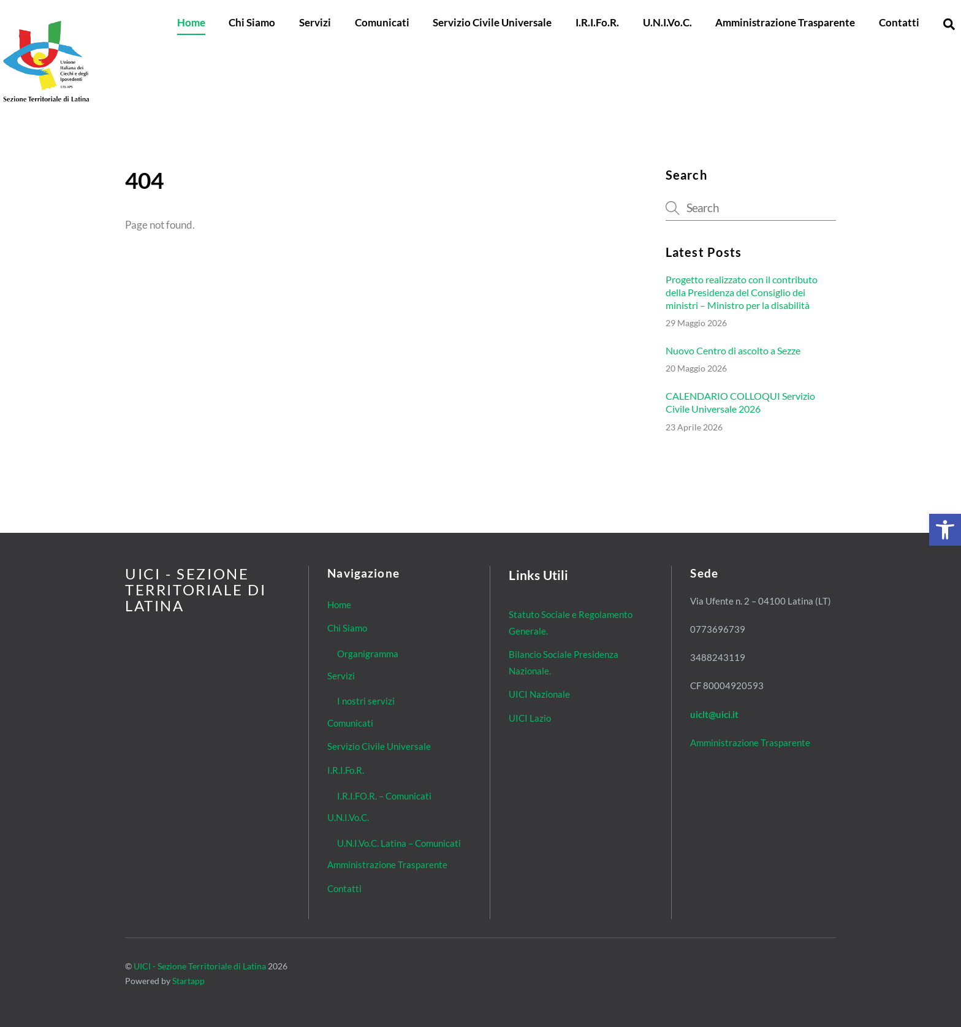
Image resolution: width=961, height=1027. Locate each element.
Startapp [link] (188, 980)
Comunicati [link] (382, 22)
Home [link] (191, 22)
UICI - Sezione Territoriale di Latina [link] (200, 966)
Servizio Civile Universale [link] (492, 22)
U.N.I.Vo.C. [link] (667, 22)
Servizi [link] (315, 22)
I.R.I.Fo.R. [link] (597, 22)
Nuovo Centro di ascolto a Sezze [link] (733, 350)
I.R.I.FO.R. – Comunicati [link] (384, 795)
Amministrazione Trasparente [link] (785, 22)
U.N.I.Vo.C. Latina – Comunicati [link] (399, 843)
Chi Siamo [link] (252, 22)
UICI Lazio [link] (530, 717)
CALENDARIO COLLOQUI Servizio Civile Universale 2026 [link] (740, 402)
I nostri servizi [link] (366, 700)
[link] (945, 530)
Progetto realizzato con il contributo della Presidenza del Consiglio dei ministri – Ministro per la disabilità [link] (742, 292)
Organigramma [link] (367, 653)
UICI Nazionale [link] (539, 694)
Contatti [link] (899, 22)
